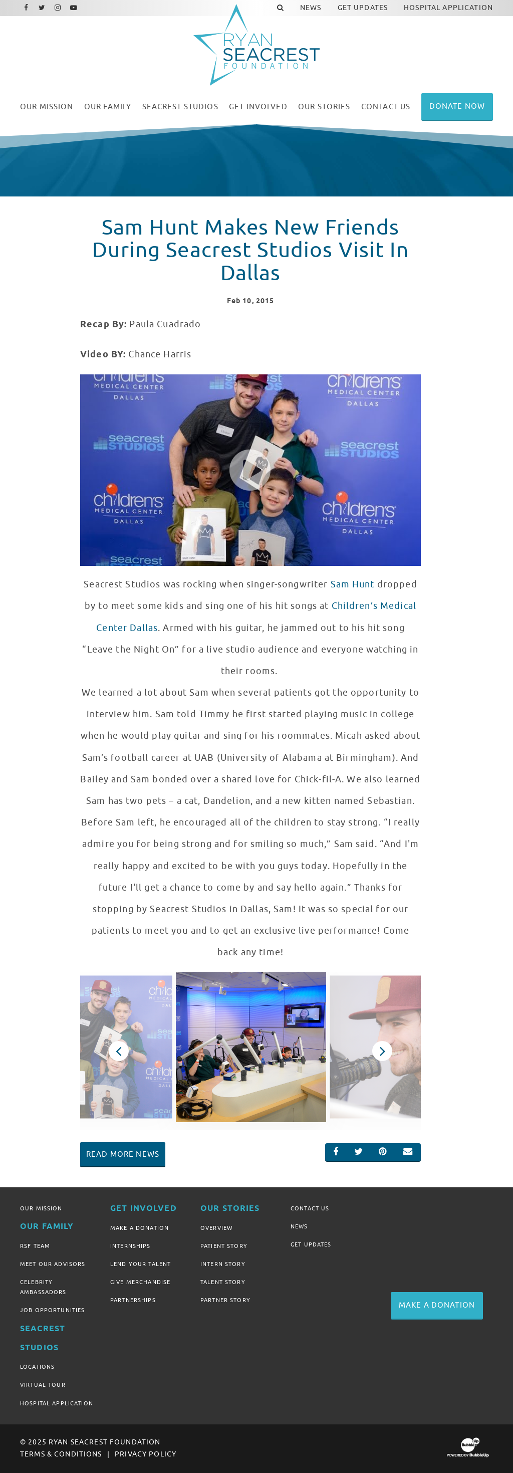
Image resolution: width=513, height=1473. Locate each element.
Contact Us (310, 1208)
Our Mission (41, 1208)
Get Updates (311, 1244)
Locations (37, 1366)
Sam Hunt (353, 584)
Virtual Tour (43, 1384)
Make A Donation (139, 1227)
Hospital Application (56, 1403)
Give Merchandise (140, 1282)
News (299, 1226)
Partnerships (133, 1300)
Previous (118, 1051)
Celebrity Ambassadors (43, 1287)
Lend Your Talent (140, 1264)
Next (382, 1051)
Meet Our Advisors (52, 1264)
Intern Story (222, 1264)
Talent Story (222, 1282)
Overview (216, 1227)
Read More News (122, 1154)
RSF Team (35, 1245)
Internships (130, 1245)
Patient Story (223, 1245)
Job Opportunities (52, 1310)
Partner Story (225, 1300)
